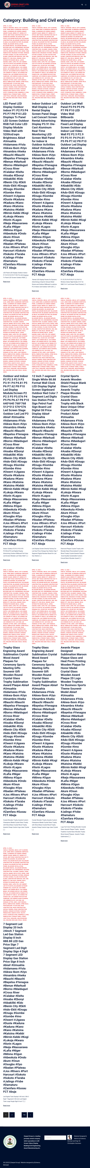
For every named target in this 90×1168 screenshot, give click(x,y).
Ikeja (23, 58)
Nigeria (18, 81)
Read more (6, 281)
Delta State (17, 51)
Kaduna (5, 61)
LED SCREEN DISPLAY (71, 69)
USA (4, 97)
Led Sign (18, 78)
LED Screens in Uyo (9, 78)
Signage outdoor (14, 88)
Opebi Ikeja (24, 81)
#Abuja (5, 27)
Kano (10, 61)
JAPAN (22, 60)
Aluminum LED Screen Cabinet (17, 31)
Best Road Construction (16, 35)
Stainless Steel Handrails (16, 92)
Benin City (16, 33)
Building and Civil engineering (13, 47)
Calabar (15, 49)
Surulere (14, 96)
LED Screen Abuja (13, 67)
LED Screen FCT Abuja (10, 72)
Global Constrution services (12, 56)
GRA (24, 56)
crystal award (8, 51)
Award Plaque (7, 33)
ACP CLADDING (23, 27)
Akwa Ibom (10, 29)
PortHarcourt (7, 83)
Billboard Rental (8, 45)
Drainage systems (17, 52)
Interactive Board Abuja (11, 60)
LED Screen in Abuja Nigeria (19, 76)
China (26, 49)
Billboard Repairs (21, 45)
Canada (21, 49)
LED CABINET (23, 61)
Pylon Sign (16, 83)
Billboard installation (15, 44)
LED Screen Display (13, 69)
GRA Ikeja (13, 58)
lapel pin (15, 61)
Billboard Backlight (15, 38)
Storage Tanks (16, 94)
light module (22, 79)
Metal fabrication (9, 81)
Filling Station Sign (20, 54)
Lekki (15, 79)
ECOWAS (11, 54)
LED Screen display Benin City (18, 70)
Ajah (4, 29)
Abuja (16, 27)
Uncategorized (22, 96)
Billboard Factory (15, 42)
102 (24, 1115)
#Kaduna (11, 27)
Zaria (5, 99)
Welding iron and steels (14, 97)
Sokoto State (15, 90)
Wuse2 (25, 97)
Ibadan (19, 58)
